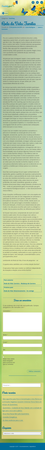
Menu (5, 13)
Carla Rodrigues (30, 27)
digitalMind (33, 446)
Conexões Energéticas (10, 417)
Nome (5, 335)
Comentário (7, 311)
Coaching (12, 18)
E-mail (5, 342)
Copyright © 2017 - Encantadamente (18, 446)
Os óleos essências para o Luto (13, 420)
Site (4, 350)
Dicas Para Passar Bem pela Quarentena (16, 414)
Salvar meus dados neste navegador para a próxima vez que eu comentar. (9, 361)
